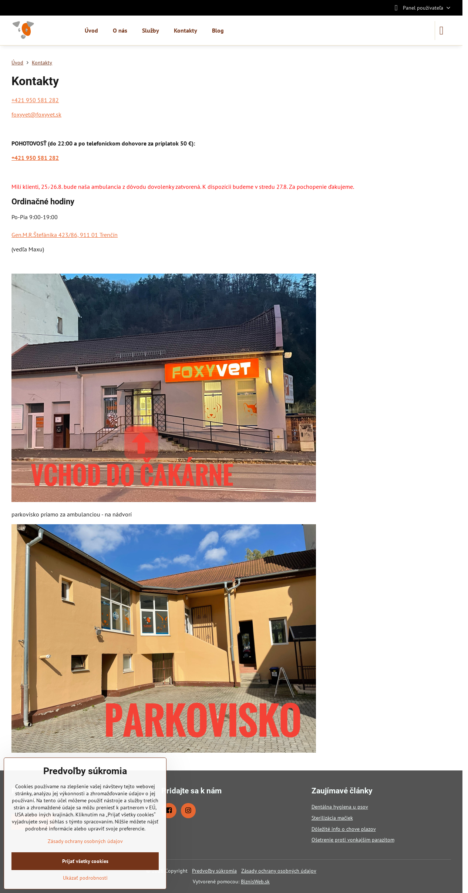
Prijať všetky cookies (85, 861)
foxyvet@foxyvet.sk (36, 114)
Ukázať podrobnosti (85, 877)
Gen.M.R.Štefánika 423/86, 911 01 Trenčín (64, 234)
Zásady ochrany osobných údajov (278, 870)
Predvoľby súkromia (214, 870)
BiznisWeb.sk (255, 881)
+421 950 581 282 (35, 100)
